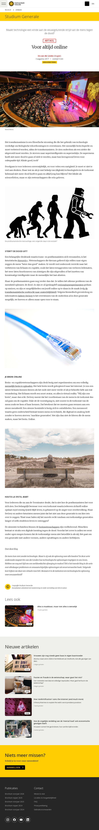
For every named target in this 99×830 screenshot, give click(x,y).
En (93, 3)
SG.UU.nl (8, 10)
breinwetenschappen (49, 527)
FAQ (35, 801)
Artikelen (19, 10)
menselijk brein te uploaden (18, 386)
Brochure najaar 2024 (13, 805)
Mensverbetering (49, 62)
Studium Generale (22, 16)
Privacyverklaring (40, 805)
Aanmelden (13, 767)
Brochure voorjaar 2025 (14, 801)
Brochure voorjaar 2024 (14, 809)
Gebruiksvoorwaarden (42, 809)
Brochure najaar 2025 (13, 798)
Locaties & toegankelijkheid (45, 798)
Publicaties (11, 788)
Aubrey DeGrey (25, 296)
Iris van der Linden (46, 56)
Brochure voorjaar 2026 (14, 794)
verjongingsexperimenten (70, 285)
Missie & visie (39, 794)
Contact (38, 788)
